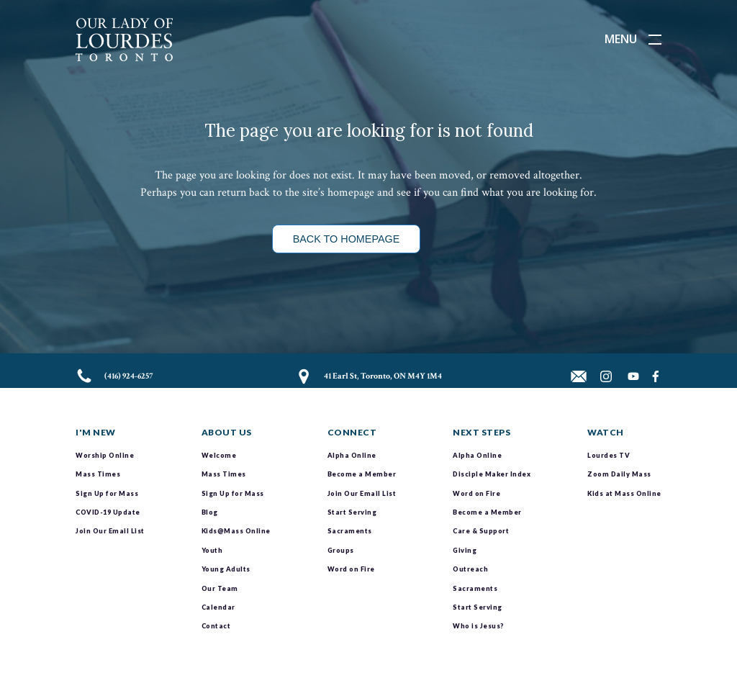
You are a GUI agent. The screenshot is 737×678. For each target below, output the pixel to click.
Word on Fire (351, 569)
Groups (340, 550)
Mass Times (98, 474)
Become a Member (362, 474)
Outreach (470, 569)
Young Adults (226, 569)
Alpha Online (351, 455)
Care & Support (481, 531)
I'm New (96, 432)
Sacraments (349, 531)
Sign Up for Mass (107, 493)
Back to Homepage (346, 239)
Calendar (218, 607)
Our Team (220, 588)
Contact (216, 626)
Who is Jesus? (478, 626)
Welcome (219, 455)
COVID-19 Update (108, 512)
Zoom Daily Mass (619, 474)
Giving (464, 550)
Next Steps (481, 432)
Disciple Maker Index (491, 474)
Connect (352, 432)
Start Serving (352, 512)
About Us (227, 432)
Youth (212, 550)
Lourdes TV (608, 455)
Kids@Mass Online (236, 531)
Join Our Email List (110, 531)
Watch (605, 432)
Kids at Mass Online (624, 493)
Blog (210, 512)
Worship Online (105, 455)
